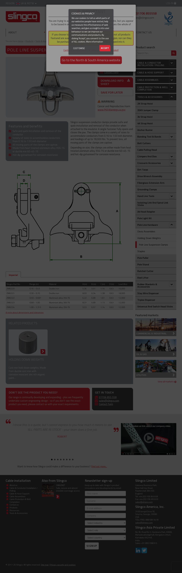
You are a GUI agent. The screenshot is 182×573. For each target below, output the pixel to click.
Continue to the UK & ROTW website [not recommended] (91, 50)
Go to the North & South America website (91, 60)
